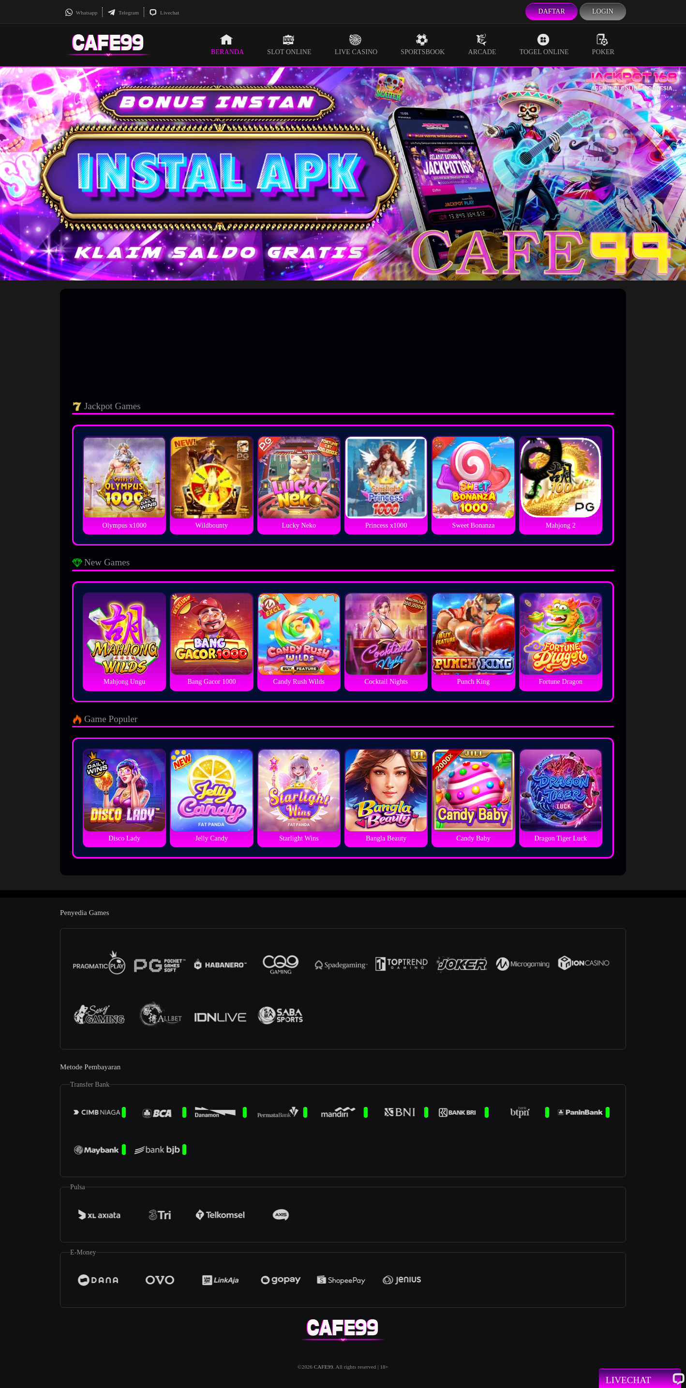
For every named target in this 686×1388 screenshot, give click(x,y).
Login (602, 11)
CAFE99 (323, 1367)
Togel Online (544, 44)
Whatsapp (81, 12)
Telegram (123, 12)
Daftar (551, 11)
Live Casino (356, 44)
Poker (603, 44)
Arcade (482, 44)
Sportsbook (423, 44)
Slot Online (289, 44)
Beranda (227, 44)
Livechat (164, 12)
